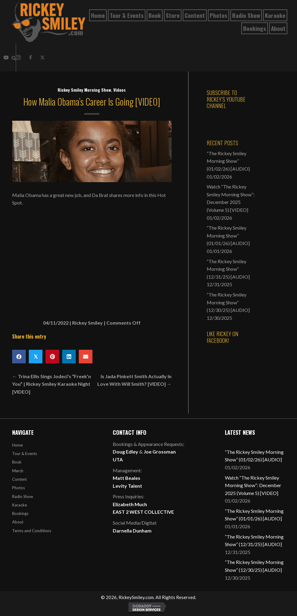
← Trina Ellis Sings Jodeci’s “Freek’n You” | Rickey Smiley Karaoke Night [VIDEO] (51, 384)
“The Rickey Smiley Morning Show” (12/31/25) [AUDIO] (228, 269)
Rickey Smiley (87, 323)
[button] (30, 57)
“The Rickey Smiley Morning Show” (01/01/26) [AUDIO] (228, 235)
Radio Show (22, 496)
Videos (119, 90)
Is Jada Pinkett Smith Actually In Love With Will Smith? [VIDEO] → (134, 380)
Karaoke (19, 505)
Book (17, 462)
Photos (18, 487)
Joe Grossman (160, 451)
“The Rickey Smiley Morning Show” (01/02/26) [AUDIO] (228, 161)
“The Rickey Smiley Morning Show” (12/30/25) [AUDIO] (228, 302)
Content (19, 479)
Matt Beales (126, 478)
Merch (17, 470)
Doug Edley (125, 451)
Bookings (20, 513)
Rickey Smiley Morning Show (84, 90)
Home (17, 445)
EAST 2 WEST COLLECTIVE (143, 512)
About (17, 521)
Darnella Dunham (132, 530)
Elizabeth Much (130, 504)
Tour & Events (24, 453)
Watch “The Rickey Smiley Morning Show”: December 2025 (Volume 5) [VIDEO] (253, 485)
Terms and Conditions (31, 530)
